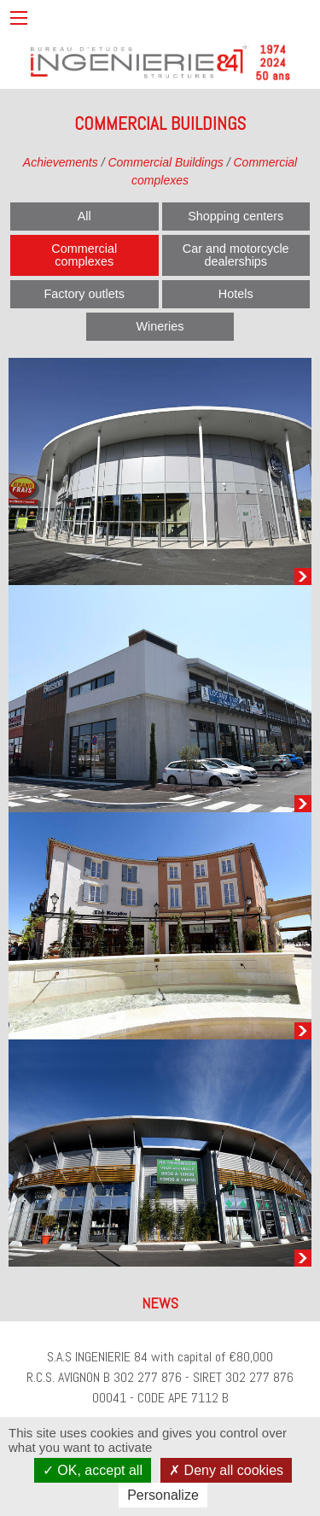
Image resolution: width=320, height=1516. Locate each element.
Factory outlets (84, 294)
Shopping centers (235, 216)
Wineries (160, 326)
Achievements (60, 162)
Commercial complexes (84, 254)
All (84, 216)
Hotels (235, 294)
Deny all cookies (226, 1470)
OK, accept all (93, 1470)
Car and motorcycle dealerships (236, 254)
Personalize (163, 1495)
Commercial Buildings (165, 162)
